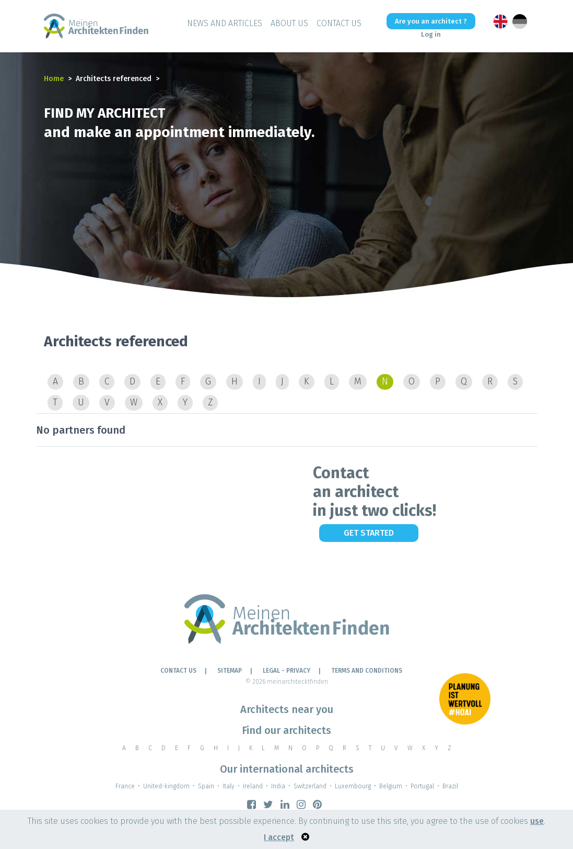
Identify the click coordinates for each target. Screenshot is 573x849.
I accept (279, 837)
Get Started (369, 533)
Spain (206, 786)
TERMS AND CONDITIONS (366, 670)
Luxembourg (353, 786)
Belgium (390, 786)
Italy (229, 786)
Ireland (253, 786)
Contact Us (339, 23)
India (278, 786)
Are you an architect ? (431, 21)
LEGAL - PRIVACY (286, 670)
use (537, 821)
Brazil (450, 786)
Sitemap (229, 670)
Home (54, 78)
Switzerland (310, 786)
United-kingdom (166, 786)
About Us (289, 23)
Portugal (422, 786)
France (125, 786)
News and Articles (224, 23)
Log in (431, 34)
